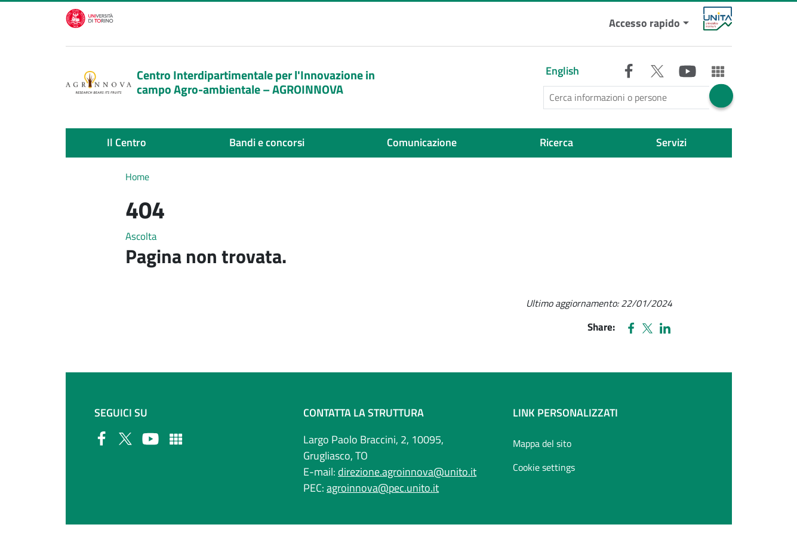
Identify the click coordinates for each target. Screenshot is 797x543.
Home (137, 176)
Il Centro (126, 142)
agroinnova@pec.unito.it (383, 488)
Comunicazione (422, 142)
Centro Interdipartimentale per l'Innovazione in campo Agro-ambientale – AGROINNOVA (221, 82)
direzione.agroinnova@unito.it (407, 472)
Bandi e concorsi (266, 142)
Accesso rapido (644, 23)
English (562, 71)
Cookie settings (544, 467)
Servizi (671, 142)
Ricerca (556, 142)
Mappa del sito (542, 443)
